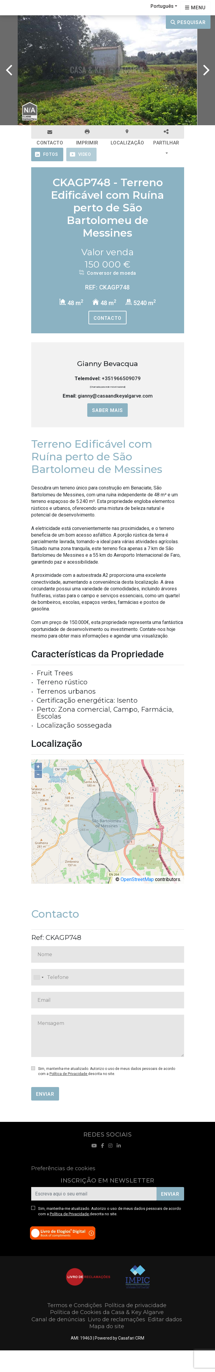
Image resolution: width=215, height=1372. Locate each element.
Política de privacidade (135, 1305)
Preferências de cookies (63, 1168)
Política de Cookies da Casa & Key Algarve (107, 1312)
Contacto (50, 134)
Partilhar (166, 134)
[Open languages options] (195, 8)
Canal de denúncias (58, 1319)
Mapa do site (106, 1326)
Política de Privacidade (68, 1074)
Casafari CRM (131, 1338)
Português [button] (162, 6)
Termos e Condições (74, 1305)
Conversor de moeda (107, 273)
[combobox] (107, 977)
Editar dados (165, 1319)
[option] (107, 70)
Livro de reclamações (116, 1319)
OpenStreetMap (137, 879)
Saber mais (107, 410)
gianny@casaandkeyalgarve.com (115, 396)
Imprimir (87, 134)
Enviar (45, 1094)
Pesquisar (188, 22)
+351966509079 (121, 378)
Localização (127, 134)
